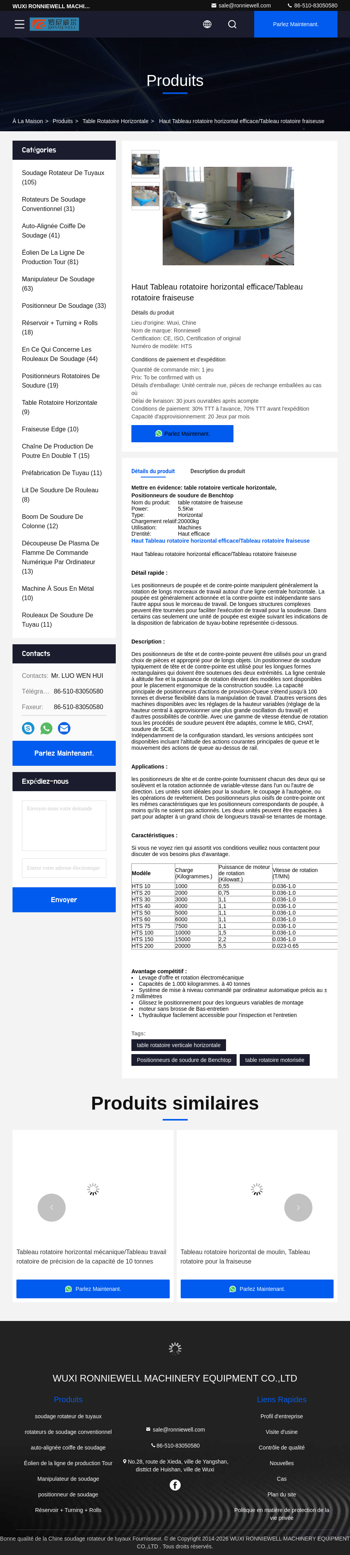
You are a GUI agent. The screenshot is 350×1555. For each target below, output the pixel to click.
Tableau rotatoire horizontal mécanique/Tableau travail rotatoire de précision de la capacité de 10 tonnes (91, 1257)
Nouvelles (282, 1463)
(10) (50, 429)
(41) (53, 231)
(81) (53, 257)
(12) (52, 521)
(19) (61, 381)
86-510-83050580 (312, 5)
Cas (282, 1479)
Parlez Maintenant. (296, 24)
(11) (62, 473)
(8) (60, 495)
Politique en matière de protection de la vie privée (281, 1514)
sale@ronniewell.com (241, 5)
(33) (64, 305)
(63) (58, 284)
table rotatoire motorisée (274, 1060)
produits (63, 121)
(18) (60, 328)
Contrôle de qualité (282, 1447)
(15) (57, 451)
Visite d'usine (282, 1432)
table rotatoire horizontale (116, 121)
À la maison (28, 121)
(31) (54, 204)
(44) (60, 354)
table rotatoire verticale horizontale (179, 1045)
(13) (60, 557)
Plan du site (281, 1494)
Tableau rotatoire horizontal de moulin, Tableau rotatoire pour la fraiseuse (245, 1257)
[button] (52, 1208)
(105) (63, 178)
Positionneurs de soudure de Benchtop (184, 1060)
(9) (59, 407)
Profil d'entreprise (281, 1416)
